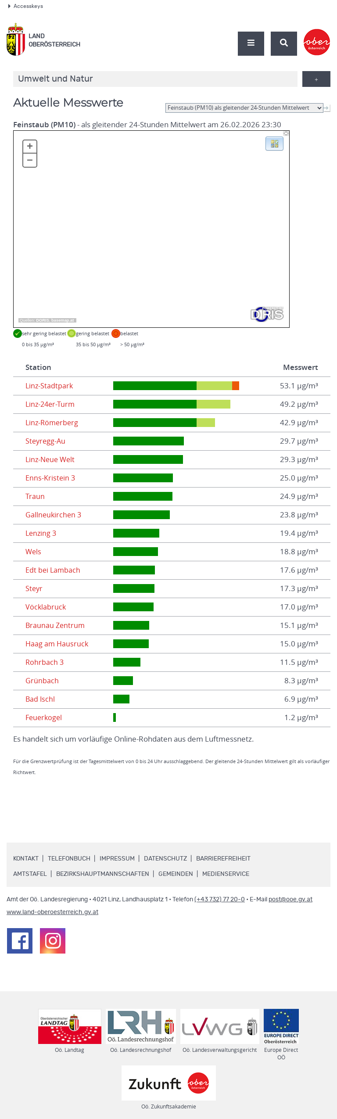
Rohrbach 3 (45, 662)
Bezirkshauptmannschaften (102, 874)
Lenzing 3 (41, 533)
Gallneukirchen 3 (54, 515)
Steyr (34, 588)
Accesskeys (25, 6)
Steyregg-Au (46, 441)
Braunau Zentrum (55, 625)
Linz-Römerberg (53, 422)
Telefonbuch (69, 859)
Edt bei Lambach (53, 570)
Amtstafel (30, 874)
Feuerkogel (44, 717)
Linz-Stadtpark (49, 386)
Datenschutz (165, 859)
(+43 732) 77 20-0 (219, 900)
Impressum (117, 859)
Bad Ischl (40, 699)
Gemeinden (175, 874)
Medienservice (225, 874)
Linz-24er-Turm (51, 404)
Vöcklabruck (46, 607)
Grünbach (42, 680)
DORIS (42, 320)
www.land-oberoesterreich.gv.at (52, 912)
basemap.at (62, 320)
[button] (274, 143)
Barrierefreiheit (223, 859)
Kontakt (26, 859)
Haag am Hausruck (57, 644)
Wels (33, 551)
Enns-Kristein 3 (50, 478)
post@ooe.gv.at (290, 900)
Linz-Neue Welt (51, 459)
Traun (35, 496)
